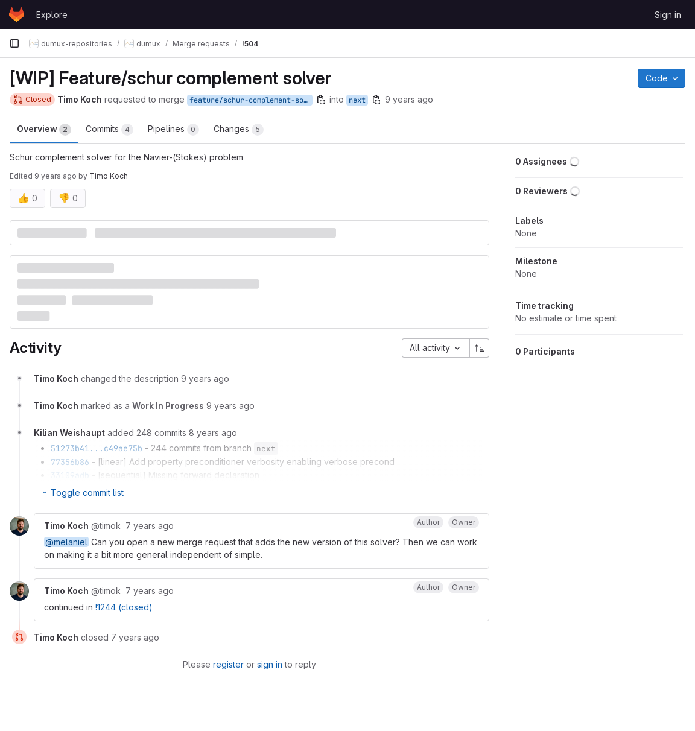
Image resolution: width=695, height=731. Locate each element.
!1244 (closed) (124, 607)
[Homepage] (17, 14)
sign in (269, 664)
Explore (52, 15)
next (357, 100)
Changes (239, 130)
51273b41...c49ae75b (96, 448)
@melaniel (66, 542)
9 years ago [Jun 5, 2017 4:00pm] (55, 175)
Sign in (668, 15)
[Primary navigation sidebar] (14, 43)
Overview (44, 130)
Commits (109, 130)
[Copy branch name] (321, 99)
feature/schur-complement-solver (251, 100)
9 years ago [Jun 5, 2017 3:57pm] (409, 99)
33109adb (70, 475)
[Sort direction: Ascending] (479, 348)
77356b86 (70, 462)
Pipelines (173, 130)
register (228, 664)
